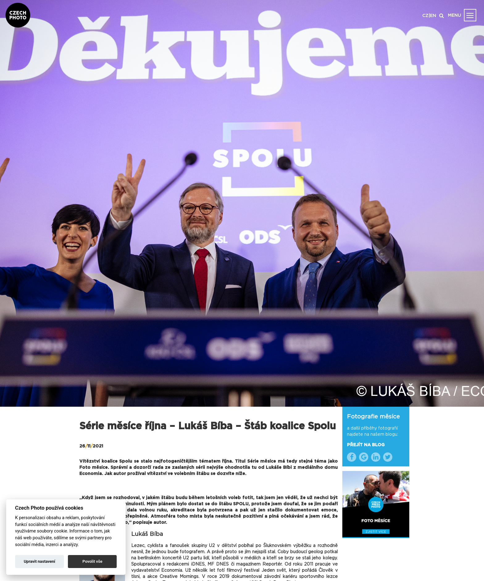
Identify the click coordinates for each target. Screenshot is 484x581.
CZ (425, 16)
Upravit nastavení (39, 561)
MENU (454, 15)
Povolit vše (92, 561)
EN (433, 16)
